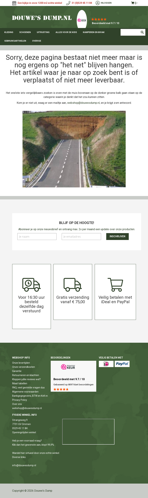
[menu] (74, 36)
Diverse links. (19, 457)
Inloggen (106, 3)
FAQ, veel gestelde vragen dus (28, 387)
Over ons (17, 404)
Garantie (16, 371)
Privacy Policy (19, 400)
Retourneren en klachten (25, 375)
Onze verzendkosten (23, 367)
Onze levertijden (21, 362)
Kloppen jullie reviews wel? (26, 379)
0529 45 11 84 (20, 428)
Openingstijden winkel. (24, 432)
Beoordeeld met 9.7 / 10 (105, 23)
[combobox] (132, 32)
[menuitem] (9, 32)
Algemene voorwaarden (25, 391)
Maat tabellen (19, 383)
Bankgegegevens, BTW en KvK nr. (30, 395)
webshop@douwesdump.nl (83, 102)
